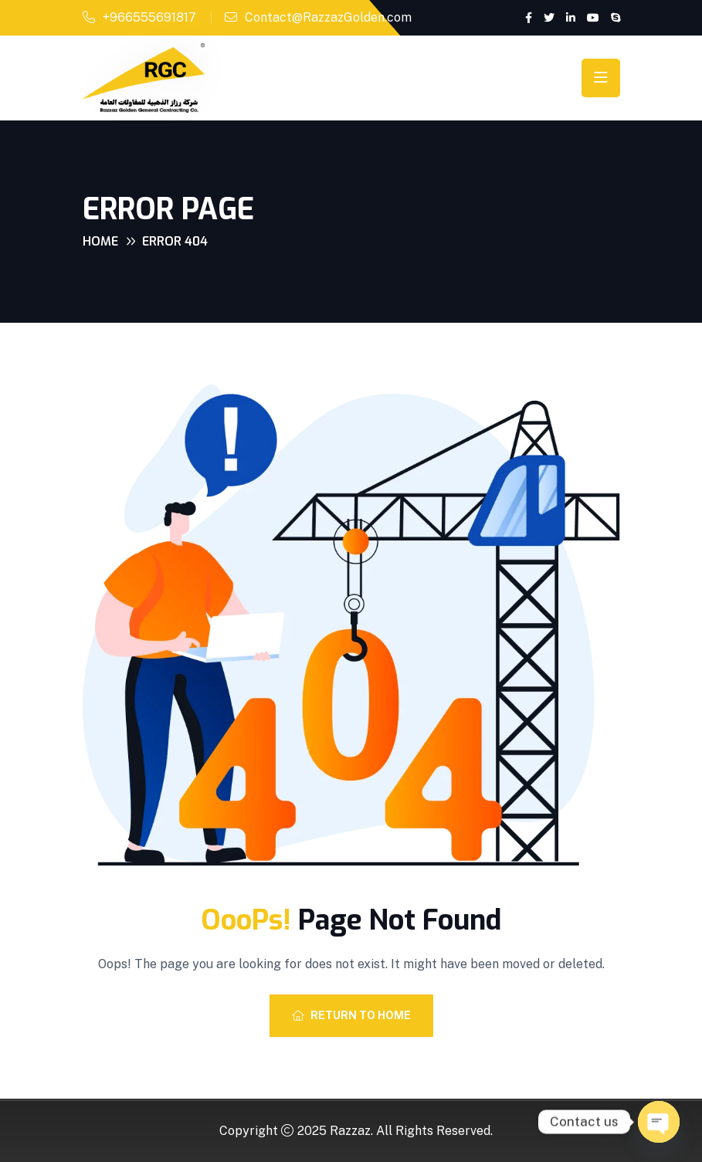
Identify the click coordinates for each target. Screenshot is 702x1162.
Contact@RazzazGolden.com (328, 17)
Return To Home (351, 1015)
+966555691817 (149, 17)
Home (100, 241)
